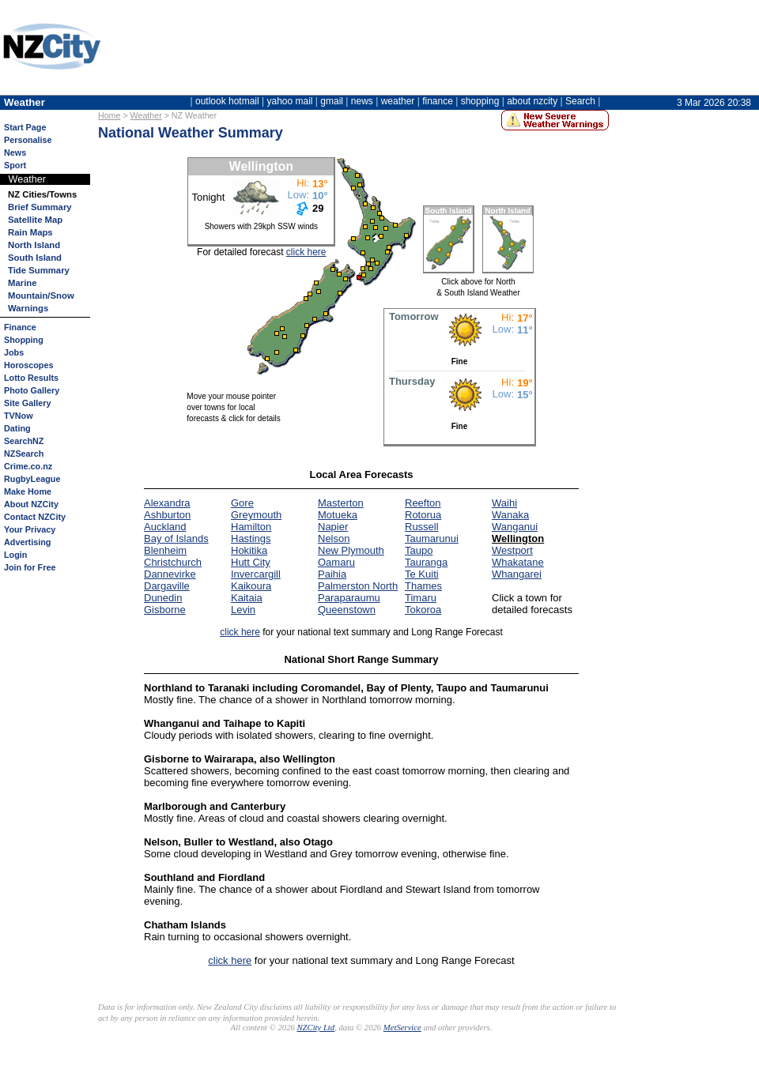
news (362, 101)
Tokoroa (423, 610)
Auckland (165, 527)
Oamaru (336, 562)
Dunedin (163, 598)
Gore (242, 503)
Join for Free (29, 567)
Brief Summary (40, 207)
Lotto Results (31, 377)
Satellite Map (35, 219)
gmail (331, 101)
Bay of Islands (176, 538)
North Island (34, 245)
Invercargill (256, 574)
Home (109, 115)
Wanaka (510, 515)
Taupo (418, 550)
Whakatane (518, 562)
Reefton (423, 503)
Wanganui (515, 527)
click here (306, 252)
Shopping (23, 339)
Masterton (341, 503)
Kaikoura (251, 586)
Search (580, 101)
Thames (423, 586)
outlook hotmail (227, 101)
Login (15, 554)
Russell (422, 527)
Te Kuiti (422, 574)
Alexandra (167, 503)
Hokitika (249, 550)
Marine (22, 283)
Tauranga (426, 562)
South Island (35, 257)
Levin (243, 610)
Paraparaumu (349, 598)
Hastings (251, 538)
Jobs (14, 352)
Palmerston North (358, 586)
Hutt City (250, 562)
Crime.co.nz (28, 466)
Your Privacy (29, 529)
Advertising (27, 542)
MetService (402, 1027)
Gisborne (165, 610)
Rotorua (423, 515)
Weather (146, 115)
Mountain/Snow (41, 295)
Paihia (332, 574)
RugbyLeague (32, 479)
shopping (480, 101)
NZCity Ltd (315, 1027)
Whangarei (517, 574)
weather (398, 101)
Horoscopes (28, 365)
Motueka (337, 515)
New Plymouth (351, 550)
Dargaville (167, 586)
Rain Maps (30, 232)
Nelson (333, 538)
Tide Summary (39, 270)
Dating (17, 428)
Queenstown (347, 610)
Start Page (25, 127)
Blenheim (165, 550)
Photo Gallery (31, 390)
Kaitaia (246, 598)
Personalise (28, 140)
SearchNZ (23, 441)
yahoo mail (290, 101)
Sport (15, 165)
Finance (20, 327)
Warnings (28, 308)
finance (437, 101)
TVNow (18, 415)
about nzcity (532, 101)
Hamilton (251, 527)
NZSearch (23, 453)
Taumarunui (432, 538)
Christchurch (173, 562)
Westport (512, 550)
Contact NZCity (35, 516)
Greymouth (256, 515)
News (15, 152)
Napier (333, 527)
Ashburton (167, 515)
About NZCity (31, 504)
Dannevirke (170, 574)
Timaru (420, 598)
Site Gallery (27, 403)
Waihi (504, 503)
